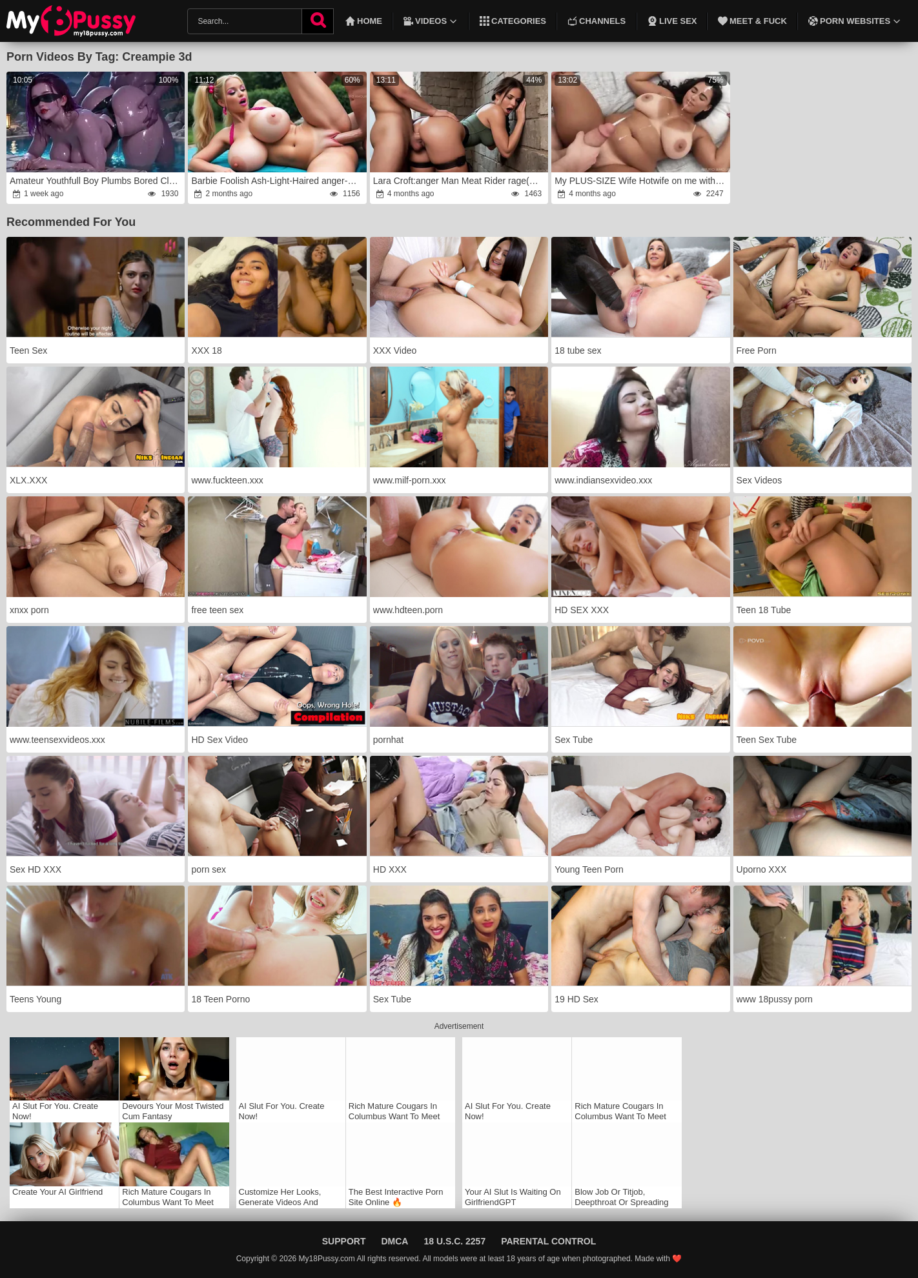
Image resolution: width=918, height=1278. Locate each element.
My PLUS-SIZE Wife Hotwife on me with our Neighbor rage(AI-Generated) (641, 181)
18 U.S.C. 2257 (454, 1241)
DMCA (394, 1241)
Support (344, 1241)
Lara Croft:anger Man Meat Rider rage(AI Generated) (460, 181)
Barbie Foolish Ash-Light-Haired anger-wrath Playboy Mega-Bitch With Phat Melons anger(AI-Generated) (278, 181)
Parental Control (548, 1241)
